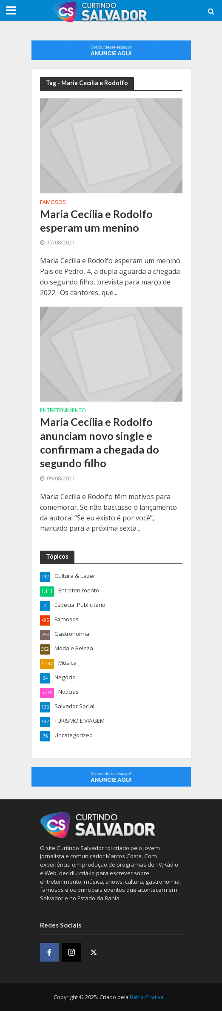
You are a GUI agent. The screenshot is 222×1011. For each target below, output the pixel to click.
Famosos (53, 203)
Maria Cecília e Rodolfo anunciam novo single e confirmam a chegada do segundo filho (99, 442)
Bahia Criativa (146, 997)
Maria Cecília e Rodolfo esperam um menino (96, 220)
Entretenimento (63, 411)
